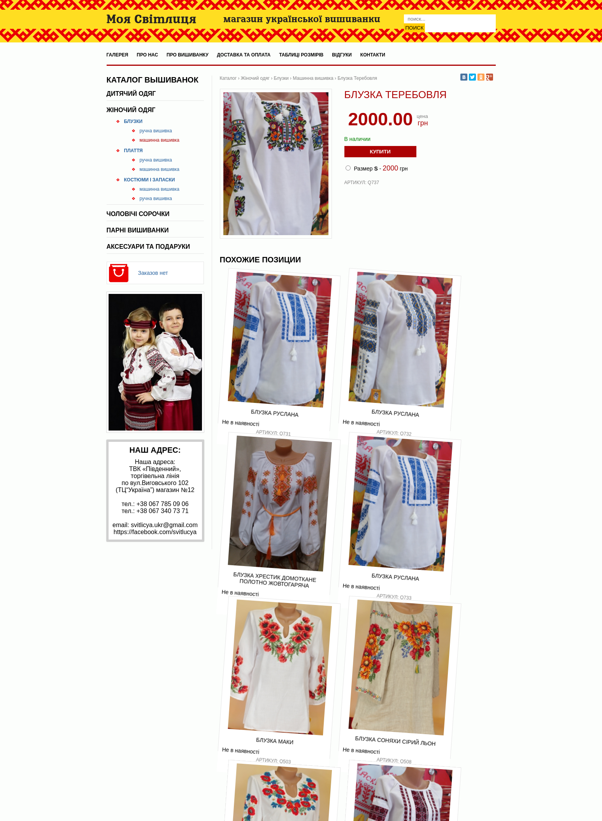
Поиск (414, 28)
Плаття (133, 150)
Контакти (372, 55)
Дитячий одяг (131, 93)
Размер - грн (377, 168)
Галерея (117, 55)
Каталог (228, 78)
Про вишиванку (188, 55)
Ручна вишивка (156, 131)
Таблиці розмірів (301, 55)
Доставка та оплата (244, 55)
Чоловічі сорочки (138, 214)
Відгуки (342, 55)
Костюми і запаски (149, 180)
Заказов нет (153, 273)
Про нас (147, 55)
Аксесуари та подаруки (148, 246)
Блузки (133, 121)
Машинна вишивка (160, 140)
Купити (380, 152)
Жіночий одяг (131, 110)
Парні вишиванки (138, 230)
